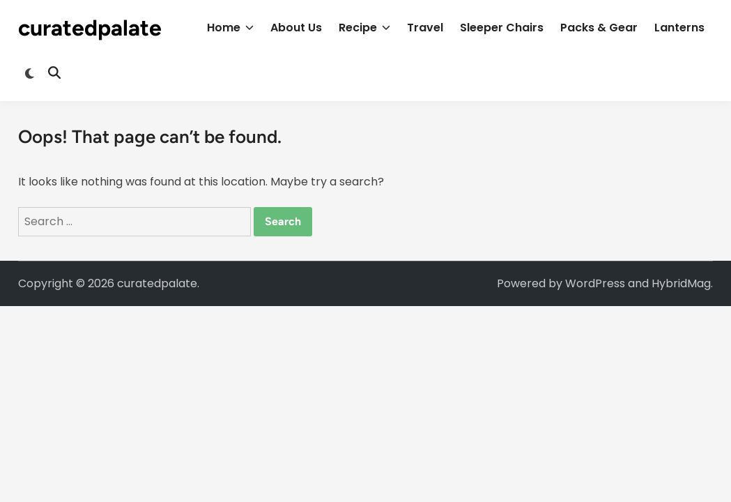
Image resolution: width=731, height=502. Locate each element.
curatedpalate (90, 28)
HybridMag (681, 283)
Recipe (364, 27)
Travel (425, 28)
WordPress (595, 283)
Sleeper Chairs (502, 28)
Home (230, 27)
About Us (296, 28)
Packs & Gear (599, 28)
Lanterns (679, 28)
